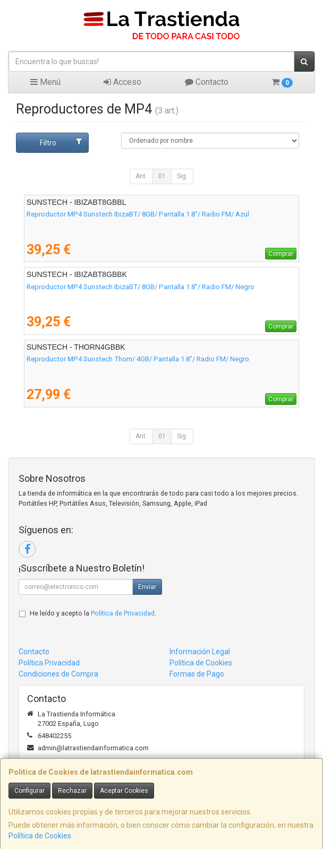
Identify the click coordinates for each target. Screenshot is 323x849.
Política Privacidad (49, 663)
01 (162, 176)
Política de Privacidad (123, 613)
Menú (45, 82)
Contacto (206, 82)
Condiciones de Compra (58, 674)
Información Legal (199, 651)
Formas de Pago (196, 674)
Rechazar (72, 790)
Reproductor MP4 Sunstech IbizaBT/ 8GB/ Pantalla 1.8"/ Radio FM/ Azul (138, 214)
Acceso (122, 82)
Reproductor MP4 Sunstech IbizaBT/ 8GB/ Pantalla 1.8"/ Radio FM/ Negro (140, 287)
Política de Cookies (39, 835)
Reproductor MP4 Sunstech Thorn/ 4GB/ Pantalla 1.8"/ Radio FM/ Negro (138, 359)
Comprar (280, 253)
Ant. (141, 176)
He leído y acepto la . (93, 613)
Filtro (61, 142)
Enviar (147, 587)
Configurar (29, 790)
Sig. (182, 176)
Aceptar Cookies (124, 790)
